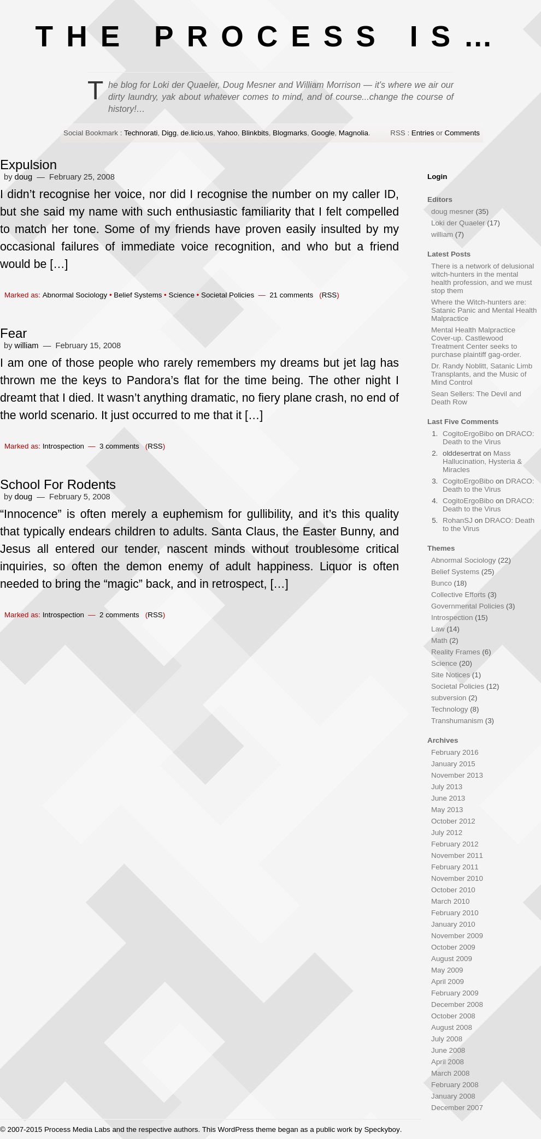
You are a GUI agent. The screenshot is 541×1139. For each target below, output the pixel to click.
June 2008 (448, 1050)
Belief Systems (138, 295)
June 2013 (448, 798)
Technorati (141, 133)
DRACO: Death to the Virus (488, 438)
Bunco (441, 583)
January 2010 (453, 924)
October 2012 (453, 821)
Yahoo (227, 133)
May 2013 (447, 810)
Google (322, 133)
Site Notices (450, 675)
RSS (329, 295)
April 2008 (447, 1062)
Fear (13, 333)
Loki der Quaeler (458, 223)
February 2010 (455, 913)
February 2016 (455, 752)
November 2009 (457, 936)
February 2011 (455, 867)
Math (439, 640)
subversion (448, 698)
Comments (462, 133)
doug (24, 176)
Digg (169, 133)
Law (437, 629)
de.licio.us (197, 133)
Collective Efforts (458, 595)
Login (437, 176)
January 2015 (453, 764)
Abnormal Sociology (75, 295)
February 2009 (455, 993)
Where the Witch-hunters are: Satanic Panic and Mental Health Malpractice (484, 310)
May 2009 (447, 970)
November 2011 (457, 855)
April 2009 (447, 981)
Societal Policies (227, 295)
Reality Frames (455, 652)
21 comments (291, 295)
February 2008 (455, 1085)
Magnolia (353, 133)
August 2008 (451, 1027)
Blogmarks (290, 133)
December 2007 (457, 1108)
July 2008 (446, 1039)
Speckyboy (381, 1129)
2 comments (119, 615)
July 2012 (446, 832)
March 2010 (450, 901)
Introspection (63, 446)
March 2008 (450, 1073)
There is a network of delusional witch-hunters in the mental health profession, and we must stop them (482, 278)
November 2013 (457, 775)
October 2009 (453, 947)
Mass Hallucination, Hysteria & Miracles (482, 461)
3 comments (119, 446)
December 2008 (457, 1004)
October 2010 (453, 890)
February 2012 (455, 844)
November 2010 (457, 878)
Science (182, 295)
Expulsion (28, 164)
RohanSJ (458, 520)
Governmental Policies (467, 606)
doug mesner (452, 211)
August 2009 (451, 959)
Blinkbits (255, 133)
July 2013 (446, 787)
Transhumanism (457, 721)
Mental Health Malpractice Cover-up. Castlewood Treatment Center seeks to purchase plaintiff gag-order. (476, 342)
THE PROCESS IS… (271, 36)
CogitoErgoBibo (468, 434)
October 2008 (453, 1016)
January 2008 (453, 1096)
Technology (449, 709)
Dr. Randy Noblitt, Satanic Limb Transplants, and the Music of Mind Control (481, 374)
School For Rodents (58, 484)
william (27, 345)
